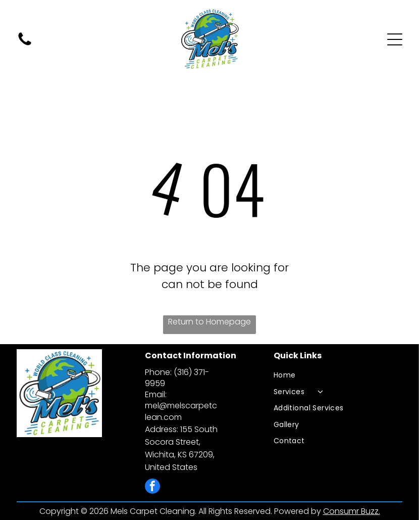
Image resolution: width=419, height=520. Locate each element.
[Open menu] (394, 39)
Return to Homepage (209, 321)
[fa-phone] (25, 45)
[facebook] (152, 487)
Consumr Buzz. (351, 511)
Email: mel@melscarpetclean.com (181, 405)
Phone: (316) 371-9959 (177, 377)
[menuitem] (338, 375)
